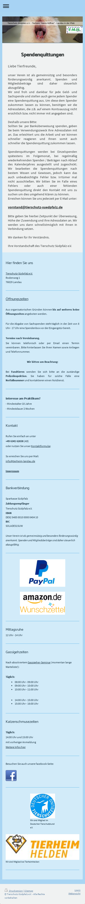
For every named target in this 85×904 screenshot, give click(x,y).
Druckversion (14, 890)
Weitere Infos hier (16, 747)
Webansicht (74, 893)
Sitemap (28, 890)
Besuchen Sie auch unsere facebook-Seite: (30, 763)
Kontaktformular (40, 446)
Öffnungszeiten (17, 299)
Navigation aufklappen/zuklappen (42, 6)
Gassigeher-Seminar (39, 662)
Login (77, 890)
